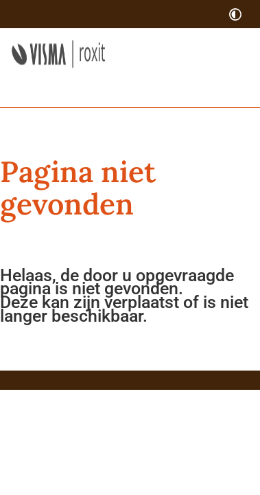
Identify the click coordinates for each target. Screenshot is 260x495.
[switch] (235, 14)
